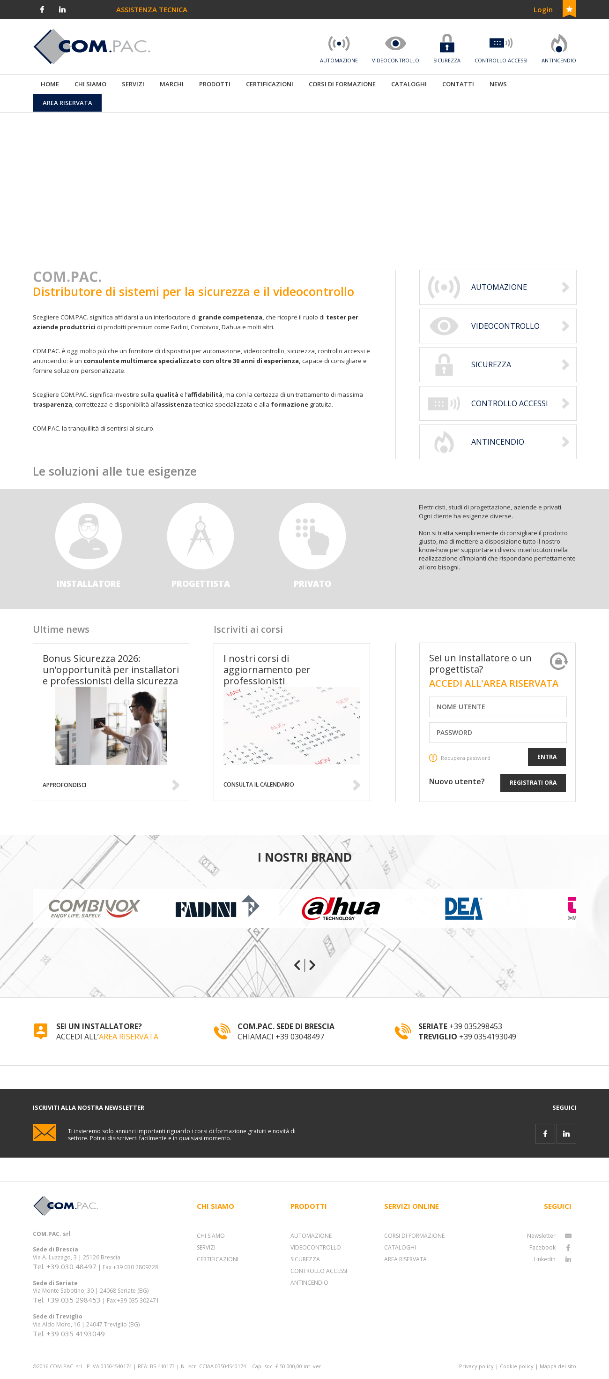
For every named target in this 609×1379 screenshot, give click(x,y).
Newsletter (549, 1236)
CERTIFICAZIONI (217, 1259)
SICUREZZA (305, 1259)
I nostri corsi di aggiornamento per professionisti (267, 669)
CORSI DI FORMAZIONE (414, 1236)
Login (543, 9)
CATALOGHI (400, 1247)
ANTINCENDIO (309, 1283)
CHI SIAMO (211, 1236)
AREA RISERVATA (128, 1036)
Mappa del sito (558, 1366)
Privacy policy (476, 1366)
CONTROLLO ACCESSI (318, 1271)
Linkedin (553, 1259)
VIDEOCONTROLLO (315, 1247)
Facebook (550, 1247)
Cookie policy (517, 1366)
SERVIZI (206, 1247)
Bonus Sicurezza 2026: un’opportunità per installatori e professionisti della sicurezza (111, 669)
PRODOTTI (214, 84)
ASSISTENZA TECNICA (151, 9)
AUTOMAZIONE (311, 1236)
